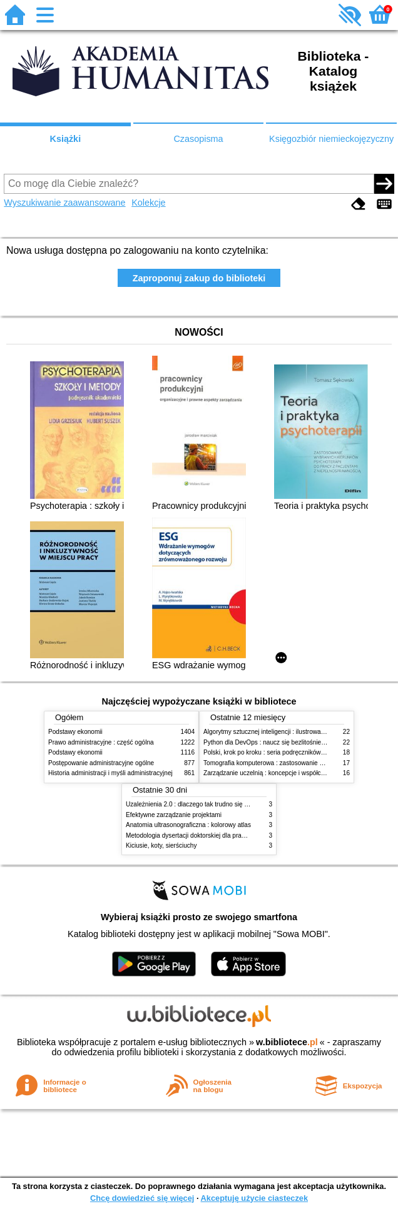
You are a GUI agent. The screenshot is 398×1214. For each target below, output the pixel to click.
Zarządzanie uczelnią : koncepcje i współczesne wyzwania (285, 773)
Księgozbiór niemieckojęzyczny (331, 139)
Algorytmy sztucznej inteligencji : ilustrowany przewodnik (282, 731)
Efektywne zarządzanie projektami (174, 814)
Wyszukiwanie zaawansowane (64, 203)
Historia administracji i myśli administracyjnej (110, 773)
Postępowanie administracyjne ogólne (101, 763)
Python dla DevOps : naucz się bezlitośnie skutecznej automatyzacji (298, 742)
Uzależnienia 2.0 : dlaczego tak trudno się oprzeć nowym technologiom (225, 804)
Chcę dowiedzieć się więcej (142, 1198)
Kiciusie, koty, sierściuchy (161, 845)
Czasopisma (198, 139)
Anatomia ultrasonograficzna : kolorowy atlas (188, 824)
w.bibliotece (287, 1042)
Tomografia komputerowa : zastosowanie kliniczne (273, 763)
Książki (65, 139)
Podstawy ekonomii (75, 731)
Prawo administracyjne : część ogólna (101, 742)
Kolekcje (148, 203)
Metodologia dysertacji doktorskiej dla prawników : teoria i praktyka (219, 835)
